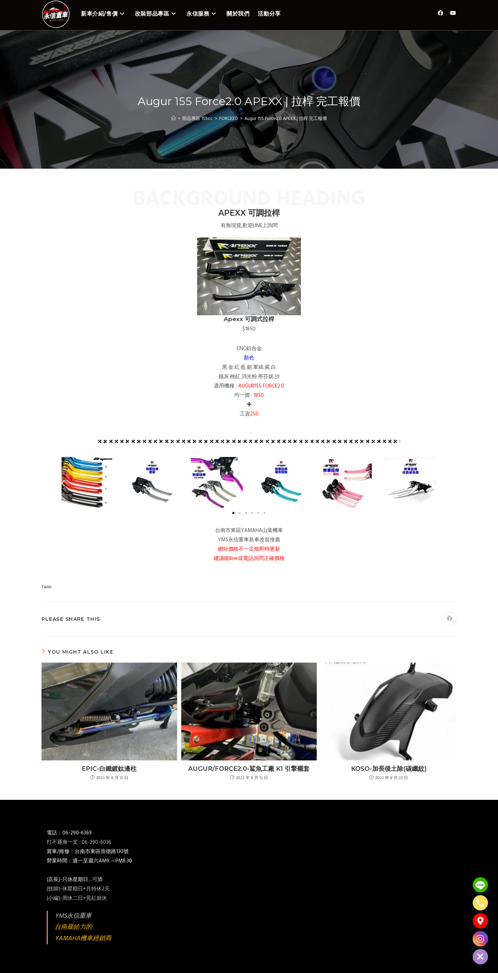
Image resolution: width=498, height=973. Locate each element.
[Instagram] (480, 938)
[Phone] (480, 902)
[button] (63, 483)
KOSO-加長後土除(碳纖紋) (389, 769)
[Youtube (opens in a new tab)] (452, 13)
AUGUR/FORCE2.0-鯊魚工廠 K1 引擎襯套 (249, 769)
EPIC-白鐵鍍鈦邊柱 (109, 769)
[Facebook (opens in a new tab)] (440, 13)
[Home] (173, 118)
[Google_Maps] (480, 920)
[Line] (480, 884)
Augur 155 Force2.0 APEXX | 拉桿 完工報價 (286, 118)
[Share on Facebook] (449, 619)
